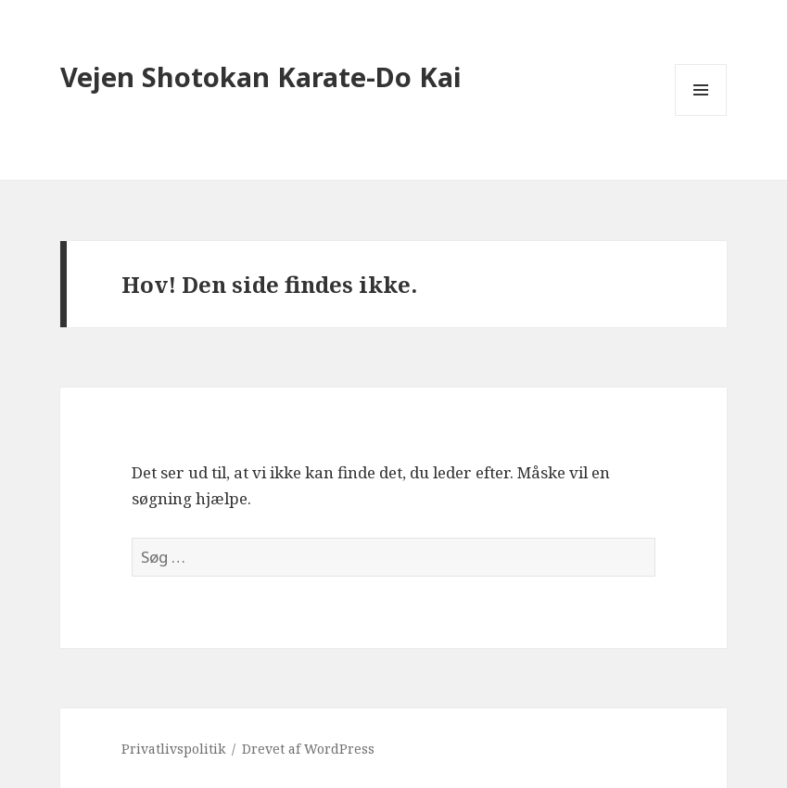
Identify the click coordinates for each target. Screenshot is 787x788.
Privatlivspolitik (173, 748)
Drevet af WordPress (308, 748)
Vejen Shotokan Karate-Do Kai (261, 76)
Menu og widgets (701, 115)
